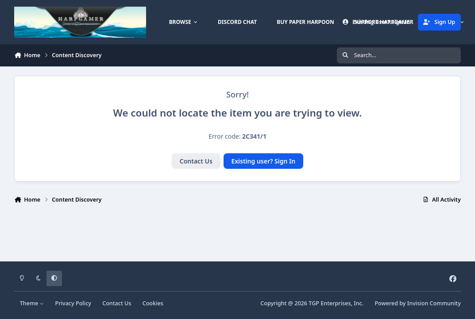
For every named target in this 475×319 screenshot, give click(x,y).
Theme (32, 303)
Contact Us (196, 161)
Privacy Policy (73, 303)
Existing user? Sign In (263, 161)
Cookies (153, 303)
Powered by (417, 303)
